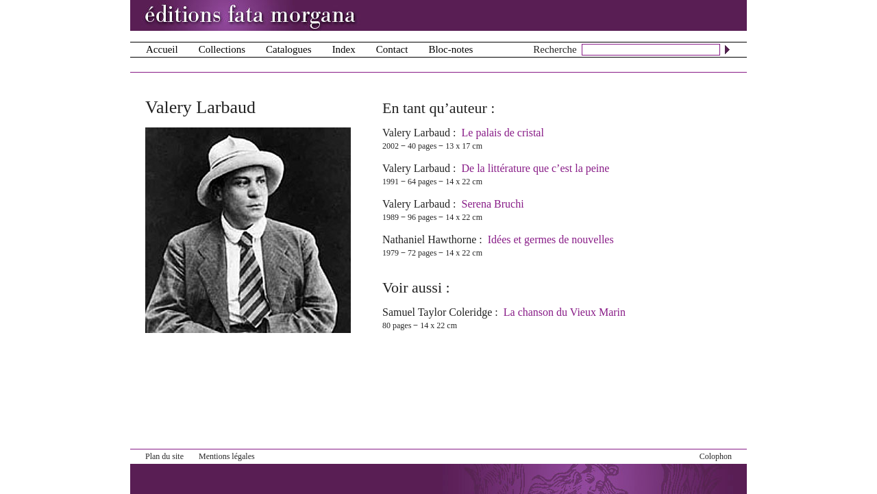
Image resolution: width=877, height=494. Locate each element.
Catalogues (289, 49)
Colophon (716, 456)
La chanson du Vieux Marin (565, 312)
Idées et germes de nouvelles (551, 239)
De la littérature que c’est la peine (536, 168)
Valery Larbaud (416, 132)
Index (344, 49)
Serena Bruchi (493, 204)
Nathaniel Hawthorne (429, 239)
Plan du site (164, 456)
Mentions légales (227, 456)
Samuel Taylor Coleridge (437, 312)
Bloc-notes (450, 49)
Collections (222, 49)
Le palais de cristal (503, 132)
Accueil (162, 49)
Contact (392, 49)
